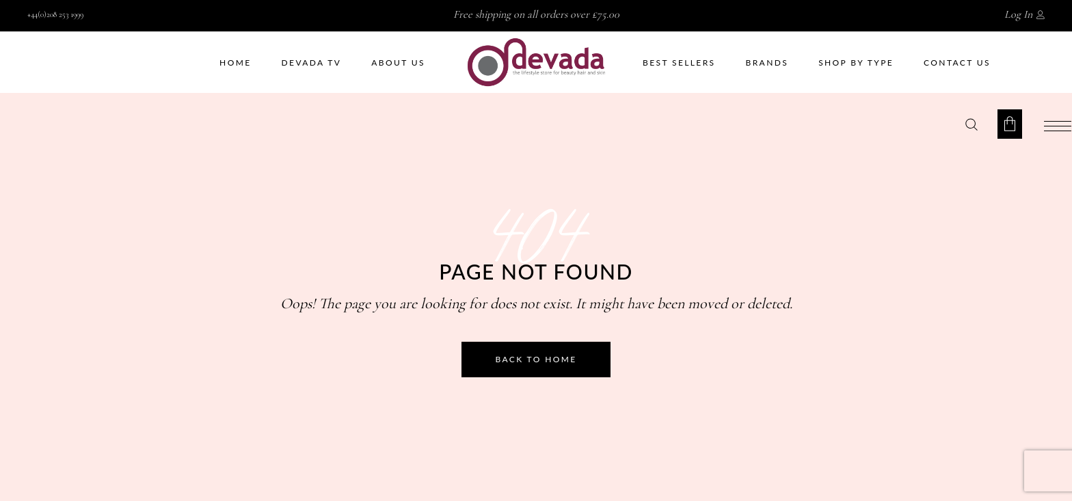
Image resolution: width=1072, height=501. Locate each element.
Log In (1018, 14)
